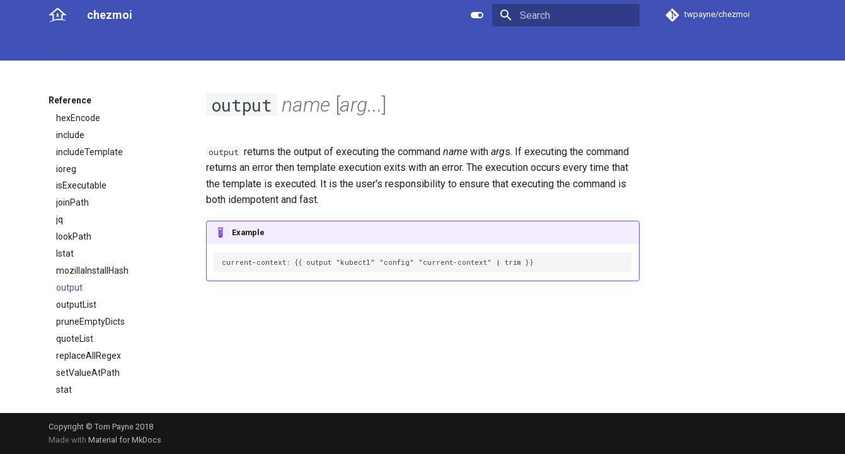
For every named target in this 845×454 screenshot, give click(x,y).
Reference (166, 46)
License (332, 46)
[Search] (566, 15)
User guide (109, 46)
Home (60, 46)
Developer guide (234, 46)
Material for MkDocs (124, 440)
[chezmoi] (57, 15)
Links (292, 46)
